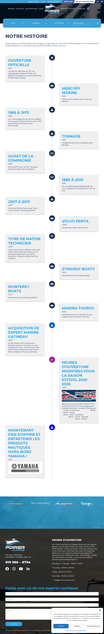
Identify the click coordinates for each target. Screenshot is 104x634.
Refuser (77, 626)
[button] (100, 610)
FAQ (43, 2)
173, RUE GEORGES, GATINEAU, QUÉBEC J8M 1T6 (18, 556)
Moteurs (20, 9)
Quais (41, 9)
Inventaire (68, 1)
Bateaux (11, 9)
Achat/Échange (31, 9)
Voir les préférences (93, 626)
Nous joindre (53, 2)
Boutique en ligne (85, 1)
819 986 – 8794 (18, 562)
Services (64, 9)
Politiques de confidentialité (76, 630)
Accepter (61, 626)
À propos (81, 9)
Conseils (72, 9)
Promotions (33, 2)
